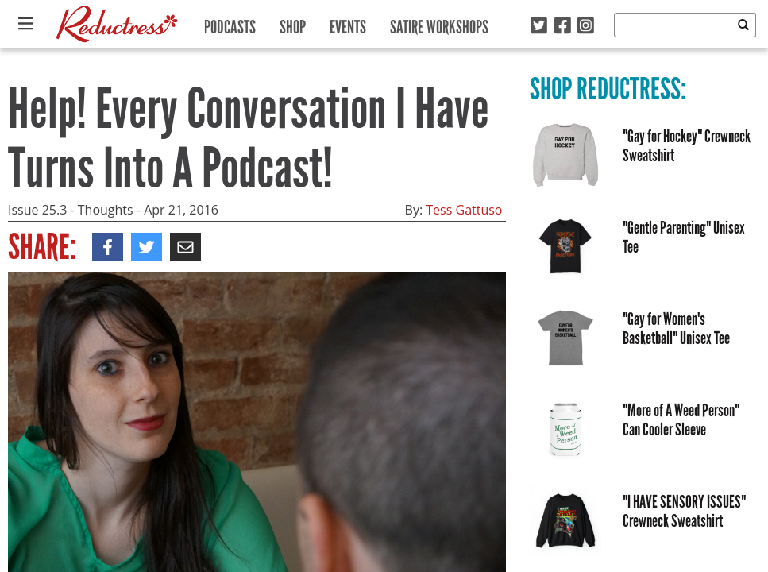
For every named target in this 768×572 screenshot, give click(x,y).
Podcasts (230, 23)
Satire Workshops (439, 23)
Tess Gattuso (464, 209)
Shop (293, 23)
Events (348, 23)
